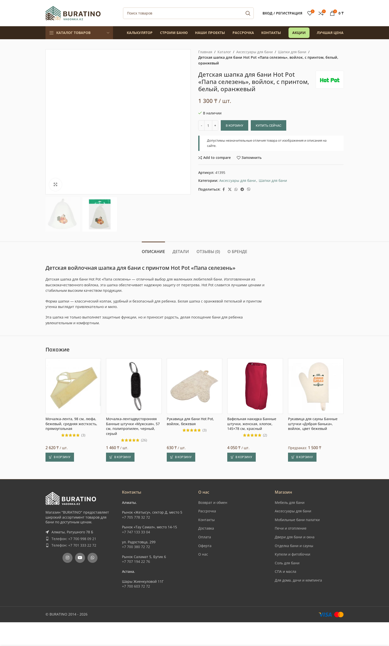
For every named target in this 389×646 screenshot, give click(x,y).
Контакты (206, 519)
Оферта (205, 545)
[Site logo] (73, 12)
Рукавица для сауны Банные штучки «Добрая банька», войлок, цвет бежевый (313, 423)
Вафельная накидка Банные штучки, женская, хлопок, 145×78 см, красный (251, 423)
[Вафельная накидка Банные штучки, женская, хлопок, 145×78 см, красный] (255, 386)
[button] (60, 457)
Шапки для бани (292, 51)
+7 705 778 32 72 (136, 517)
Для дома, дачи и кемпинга (298, 580)
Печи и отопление (290, 528)
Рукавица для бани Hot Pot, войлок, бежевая (190, 421)
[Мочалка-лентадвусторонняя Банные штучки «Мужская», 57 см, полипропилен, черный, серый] (134, 386)
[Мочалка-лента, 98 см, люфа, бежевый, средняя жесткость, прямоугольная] (73, 386)
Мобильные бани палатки (297, 519)
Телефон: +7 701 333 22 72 (74, 545)
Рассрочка (207, 511)
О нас (203, 554)
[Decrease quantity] (201, 125)
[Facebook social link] (223, 189)
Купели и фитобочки (292, 554)
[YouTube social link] (80, 558)
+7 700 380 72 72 (136, 546)
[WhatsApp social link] (236, 189)
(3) (83, 435)
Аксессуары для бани (254, 51)
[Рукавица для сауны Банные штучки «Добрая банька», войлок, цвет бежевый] (316, 386)
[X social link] (229, 189)
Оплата (204, 537)
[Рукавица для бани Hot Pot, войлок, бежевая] (194, 386)
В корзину (234, 125)
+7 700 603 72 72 (136, 586)
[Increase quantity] (215, 125)
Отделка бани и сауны (294, 545)
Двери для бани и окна (294, 537)
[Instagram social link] (67, 558)
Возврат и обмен (212, 502)
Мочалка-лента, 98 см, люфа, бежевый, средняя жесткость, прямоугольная (71, 423)
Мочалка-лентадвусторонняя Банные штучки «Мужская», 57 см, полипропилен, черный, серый (133, 426)
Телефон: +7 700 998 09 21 (74, 538)
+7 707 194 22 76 (136, 561)
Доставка (206, 528)
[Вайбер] (249, 189)
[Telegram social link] (242, 189)
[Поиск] (188, 13)
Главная (205, 51)
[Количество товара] (208, 125)
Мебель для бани (289, 502)
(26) (144, 440)
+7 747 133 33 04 (136, 532)
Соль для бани (287, 563)
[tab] (153, 249)
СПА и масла (285, 571)
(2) (265, 435)
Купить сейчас (268, 125)
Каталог (224, 51)
